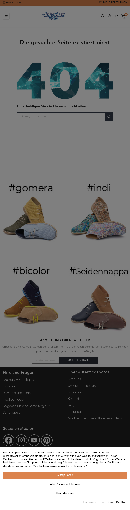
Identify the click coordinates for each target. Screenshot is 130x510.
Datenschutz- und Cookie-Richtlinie (105, 502)
